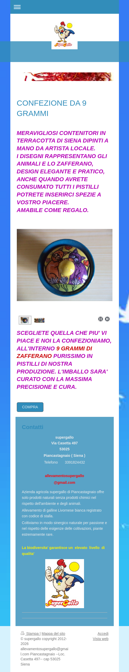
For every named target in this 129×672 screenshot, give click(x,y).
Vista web (100, 639)
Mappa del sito (53, 634)
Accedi (102, 634)
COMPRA (30, 407)
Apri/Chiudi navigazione (65, 6)
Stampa (30, 634)
